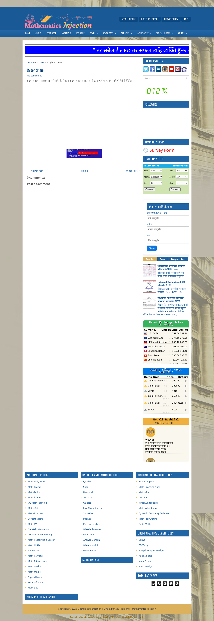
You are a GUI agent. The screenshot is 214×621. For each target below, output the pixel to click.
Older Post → (133, 170)
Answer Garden (91, 539)
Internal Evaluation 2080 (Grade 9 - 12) (171, 283)
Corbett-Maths (35, 518)
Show (152, 248)
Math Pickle (34, 545)
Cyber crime (35, 70)
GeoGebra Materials (38, 529)
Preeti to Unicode (149, 19)
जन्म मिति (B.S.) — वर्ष (157, 213)
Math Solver (145, 32)
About (38, 33)
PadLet (87, 518)
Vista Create (145, 561)
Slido (86, 486)
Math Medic (34, 571)
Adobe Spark (145, 555)
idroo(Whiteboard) (148, 502)
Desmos (143, 497)
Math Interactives (37, 561)
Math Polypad (35, 555)
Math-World (34, 486)
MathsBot (33, 508)
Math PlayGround (148, 518)
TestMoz (87, 497)
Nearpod (88, 492)
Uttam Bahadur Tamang (90, 617)
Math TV (32, 524)
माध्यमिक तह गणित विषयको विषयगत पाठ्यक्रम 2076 (171, 299)
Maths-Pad (144, 492)
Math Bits (33, 587)
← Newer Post (35, 170)
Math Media (34, 566)
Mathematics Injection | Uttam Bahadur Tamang (103, 608)
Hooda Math (34, 550)
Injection (151, 608)
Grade (95, 32)
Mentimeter (89, 550)
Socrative (88, 513)
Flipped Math (35, 577)
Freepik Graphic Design (151, 550)
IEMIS (186, 19)
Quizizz (87, 481)
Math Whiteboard (148, 508)
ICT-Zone (41, 62)
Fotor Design (145, 566)
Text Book (51, 33)
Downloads (110, 32)
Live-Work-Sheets (92, 508)
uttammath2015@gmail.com (128, 617)
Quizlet (87, 502)
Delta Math (144, 524)
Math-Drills (34, 492)
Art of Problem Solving (40, 534)
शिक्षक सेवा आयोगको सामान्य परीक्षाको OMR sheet (171, 267)
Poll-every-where (92, 524)
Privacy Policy (171, 19)
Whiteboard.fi (90, 545)
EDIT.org (143, 545)
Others (183, 32)
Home (27, 33)
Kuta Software (35, 582)
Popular (150, 259)
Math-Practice (35, 513)
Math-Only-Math (36, 481)
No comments (34, 75)
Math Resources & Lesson (41, 539)
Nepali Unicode (129, 19)
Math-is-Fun (34, 497)
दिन (148, 235)
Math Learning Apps (149, 486)
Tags (162, 259)
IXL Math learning (37, 502)
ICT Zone (80, 33)
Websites (127, 32)
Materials (66, 33)
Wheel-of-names (92, 529)
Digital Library (165, 32)
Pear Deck (88, 534)
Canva (142, 539)
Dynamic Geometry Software (154, 513)
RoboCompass (146, 481)
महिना (149, 224)
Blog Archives (178, 259)
